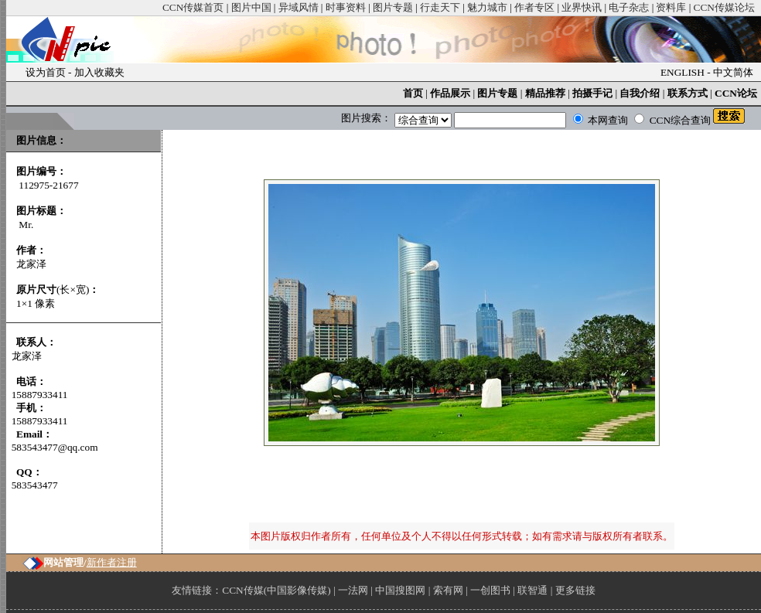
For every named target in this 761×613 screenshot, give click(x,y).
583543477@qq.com (55, 447)
